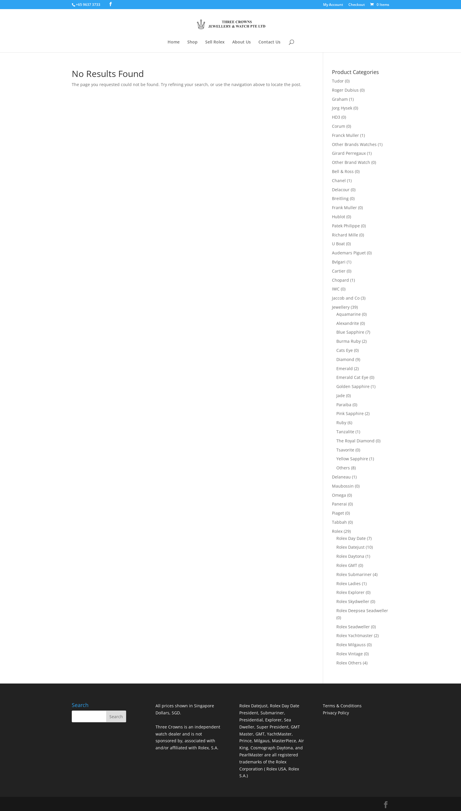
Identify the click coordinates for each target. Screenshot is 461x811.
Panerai (339, 504)
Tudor (338, 81)
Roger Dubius (345, 90)
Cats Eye (344, 350)
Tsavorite (345, 450)
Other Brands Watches (354, 144)
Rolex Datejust (350, 547)
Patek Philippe (346, 226)
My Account (333, 5)
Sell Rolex (215, 42)
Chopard (340, 280)
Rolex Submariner (354, 574)
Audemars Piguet (349, 253)
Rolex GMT (346, 565)
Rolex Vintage (349, 653)
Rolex (337, 531)
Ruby (341, 422)
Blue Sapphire (350, 332)
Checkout (356, 5)
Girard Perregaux (349, 153)
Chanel (339, 180)
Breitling (340, 198)
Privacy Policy (336, 713)
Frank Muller (344, 207)
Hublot (338, 216)
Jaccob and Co (346, 298)
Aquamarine (348, 314)
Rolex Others (349, 663)
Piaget (338, 513)
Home (174, 42)
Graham (340, 99)
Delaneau (341, 477)
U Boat (338, 243)
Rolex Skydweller (352, 601)
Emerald (344, 368)
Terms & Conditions (342, 705)
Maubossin (343, 486)
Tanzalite (345, 431)
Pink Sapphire (350, 413)
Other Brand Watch (351, 162)
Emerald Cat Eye (352, 377)
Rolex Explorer (350, 592)
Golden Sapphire (353, 386)
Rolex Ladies (348, 583)
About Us (241, 42)
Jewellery (341, 307)
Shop (192, 42)
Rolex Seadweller (353, 626)
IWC (336, 289)
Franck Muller (345, 135)
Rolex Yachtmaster (354, 635)
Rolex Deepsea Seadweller (362, 610)
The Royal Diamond (355, 441)
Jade (340, 395)
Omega (339, 495)
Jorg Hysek (342, 108)
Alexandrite (347, 323)
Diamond (345, 359)
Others (343, 468)
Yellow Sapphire (352, 458)
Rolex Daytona (350, 556)
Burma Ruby (348, 341)
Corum (338, 126)
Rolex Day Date (351, 538)
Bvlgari (338, 262)
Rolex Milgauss (351, 644)
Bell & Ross (343, 171)
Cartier (338, 271)
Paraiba (343, 404)
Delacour (341, 189)
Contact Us (269, 42)
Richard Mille (345, 235)
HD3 (336, 117)
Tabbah (339, 522)
